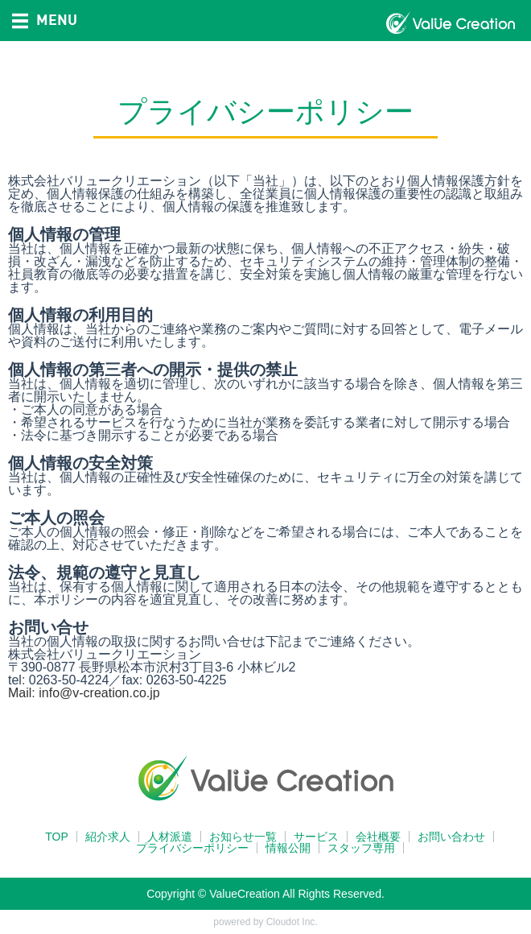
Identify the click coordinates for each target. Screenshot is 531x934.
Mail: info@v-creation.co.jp (84, 693)
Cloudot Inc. (292, 922)
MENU (44, 19)
